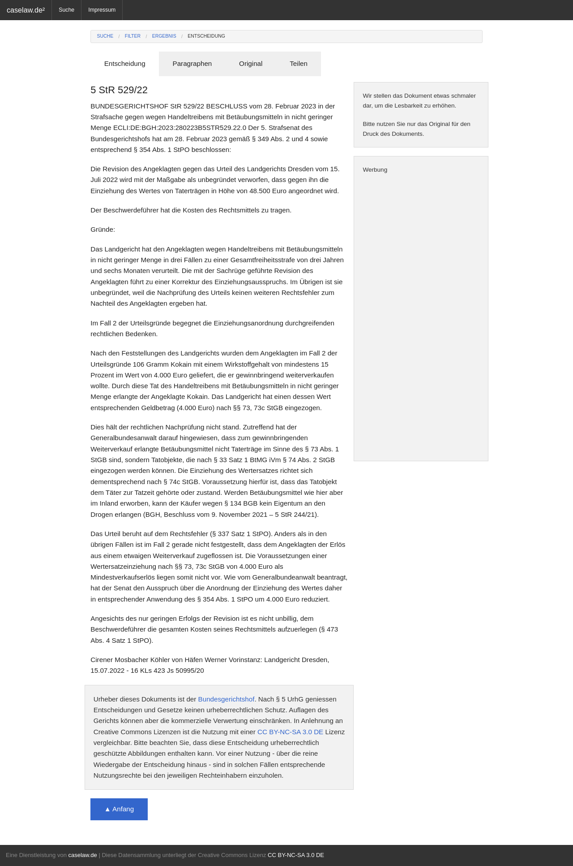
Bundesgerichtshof (226, 699)
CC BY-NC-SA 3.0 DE (290, 732)
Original (250, 63)
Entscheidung (206, 36)
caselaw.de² (26, 10)
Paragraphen (192, 63)
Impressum (101, 10)
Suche (66, 10)
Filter (133, 36)
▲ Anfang (119, 809)
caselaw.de (82, 855)
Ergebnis (164, 36)
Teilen (299, 63)
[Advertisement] (421, 317)
